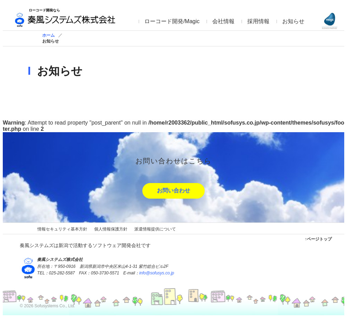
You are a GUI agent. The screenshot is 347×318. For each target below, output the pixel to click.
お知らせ (293, 21)
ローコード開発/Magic (171, 21)
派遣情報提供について (155, 229)
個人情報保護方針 (110, 229)
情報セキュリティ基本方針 (62, 229)
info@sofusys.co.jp (156, 273)
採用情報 (258, 21)
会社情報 (223, 21)
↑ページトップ (318, 239)
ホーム (48, 35)
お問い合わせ (173, 190)
